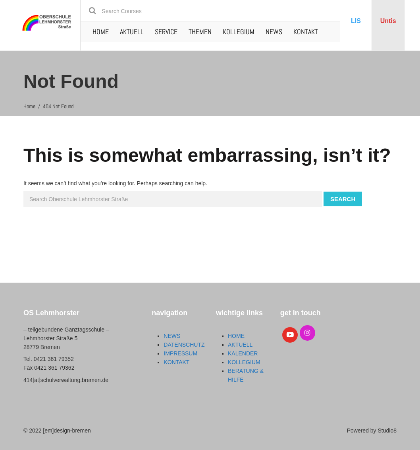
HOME (100, 31)
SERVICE (166, 31)
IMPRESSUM (180, 353)
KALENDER (243, 353)
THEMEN (200, 31)
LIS (356, 20)
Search (342, 199)
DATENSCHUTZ (184, 344)
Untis (388, 20)
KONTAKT (305, 31)
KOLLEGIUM (238, 31)
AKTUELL (132, 31)
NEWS (274, 31)
